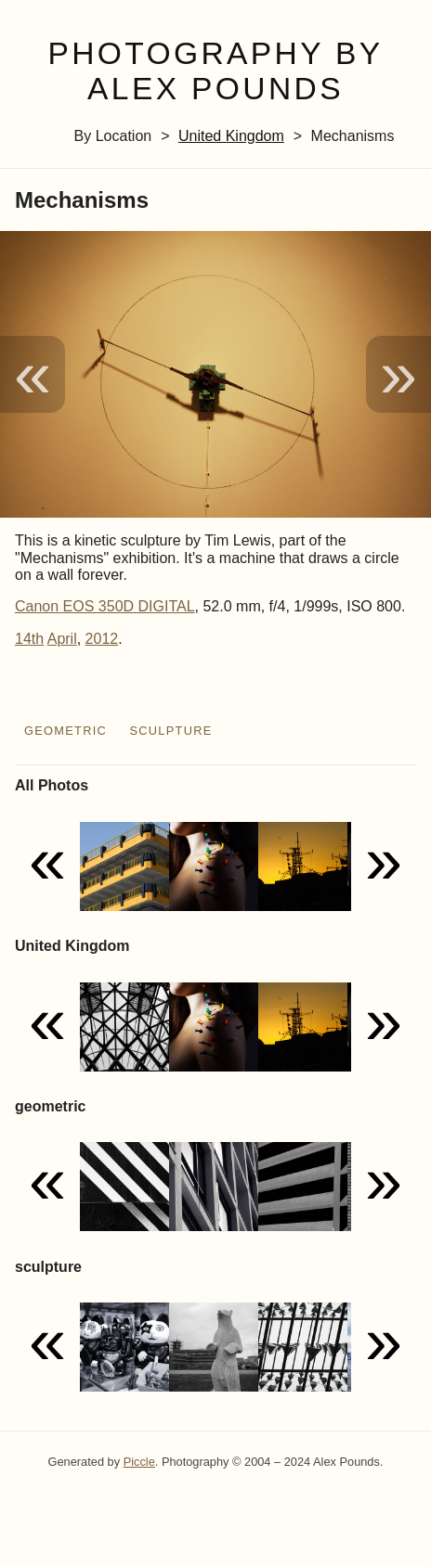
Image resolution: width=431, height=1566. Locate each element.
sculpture (170, 731)
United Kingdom (231, 136)
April (62, 639)
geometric (65, 731)
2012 (102, 639)
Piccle (139, 1462)
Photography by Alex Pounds (215, 71)
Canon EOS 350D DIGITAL (105, 606)
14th (29, 639)
